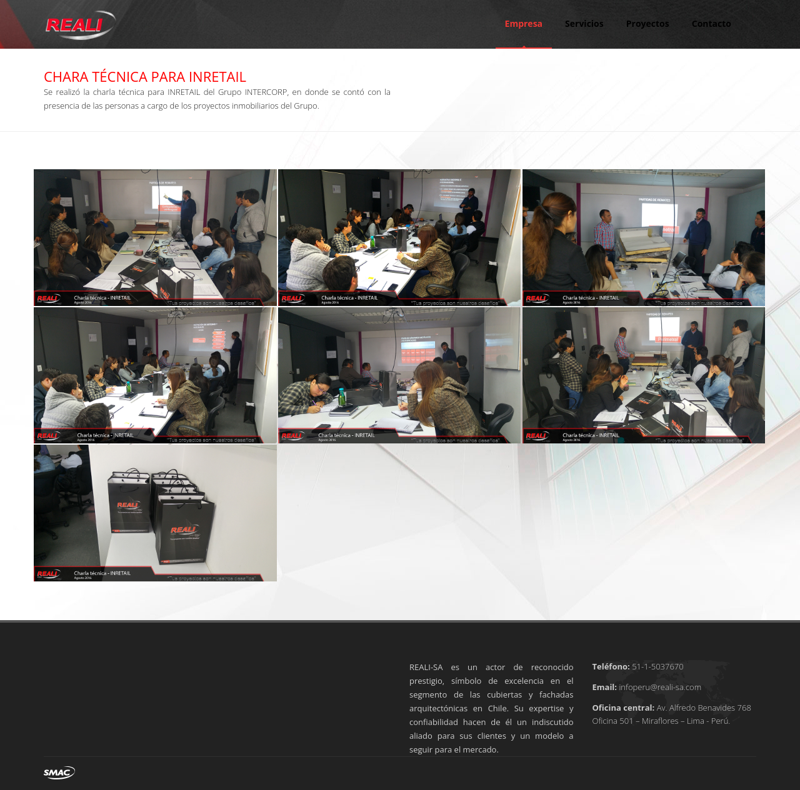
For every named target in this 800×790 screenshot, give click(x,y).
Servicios (584, 23)
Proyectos (647, 23)
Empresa (524, 23)
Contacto (711, 23)
